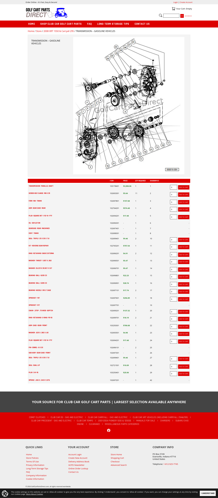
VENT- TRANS (34, 233)
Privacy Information (35, 465)
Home (31, 31)
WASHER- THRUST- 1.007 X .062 (40, 260)
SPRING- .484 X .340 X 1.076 (39, 380)
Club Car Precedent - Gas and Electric (51, 420)
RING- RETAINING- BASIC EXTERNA (41, 253)
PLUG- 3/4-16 (33, 372)
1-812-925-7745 (171, 464)
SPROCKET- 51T (34, 305)
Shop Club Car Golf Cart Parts (61, 24)
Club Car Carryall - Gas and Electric (107, 417)
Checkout (115, 461)
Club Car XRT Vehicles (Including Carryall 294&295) (160, 417)
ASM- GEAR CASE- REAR (37, 208)
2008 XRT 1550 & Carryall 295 (59, 31)
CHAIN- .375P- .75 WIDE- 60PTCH (41, 310)
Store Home (116, 454)
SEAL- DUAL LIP (34, 365)
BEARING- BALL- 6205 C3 (38, 275)
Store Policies (32, 458)
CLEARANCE (94, 424)
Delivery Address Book (78, 461)
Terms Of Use (32, 461)
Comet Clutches (37, 417)
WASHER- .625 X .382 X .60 (38, 333)
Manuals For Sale (145, 420)
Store (39, 31)
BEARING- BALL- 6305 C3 (38, 283)
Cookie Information (35, 479)
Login (175, 2)
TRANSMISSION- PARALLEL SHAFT (41, 186)
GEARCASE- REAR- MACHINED (39, 228)
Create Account (186, 2)
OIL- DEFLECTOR (34, 223)
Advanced (188, 16)
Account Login (75, 454)
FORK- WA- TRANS (35, 201)
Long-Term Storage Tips (113, 24)
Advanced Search (119, 465)
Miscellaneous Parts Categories (122, 424)
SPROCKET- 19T (34, 298)
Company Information (36, 475)
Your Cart (173, 9)
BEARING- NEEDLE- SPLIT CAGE (40, 290)
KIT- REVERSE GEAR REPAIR (38, 246)
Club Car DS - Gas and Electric (67, 417)
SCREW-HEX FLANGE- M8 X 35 (39, 193)
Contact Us (142, 24)
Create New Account (77, 458)
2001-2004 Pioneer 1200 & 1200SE (114, 420)
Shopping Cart (117, 458)
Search (160, 15)
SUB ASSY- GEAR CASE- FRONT (39, 353)
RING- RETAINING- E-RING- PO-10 (40, 318)
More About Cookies (34, 494)
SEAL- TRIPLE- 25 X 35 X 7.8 (39, 238)
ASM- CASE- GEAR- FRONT (38, 325)
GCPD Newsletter (76, 465)
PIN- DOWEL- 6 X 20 (36, 347)
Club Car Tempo (85, 420)
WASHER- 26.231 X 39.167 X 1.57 (40, 268)
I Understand (208, 493)
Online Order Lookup (78, 468)
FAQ (89, 24)
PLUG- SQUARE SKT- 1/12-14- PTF (40, 216)
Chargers (165, 420)
